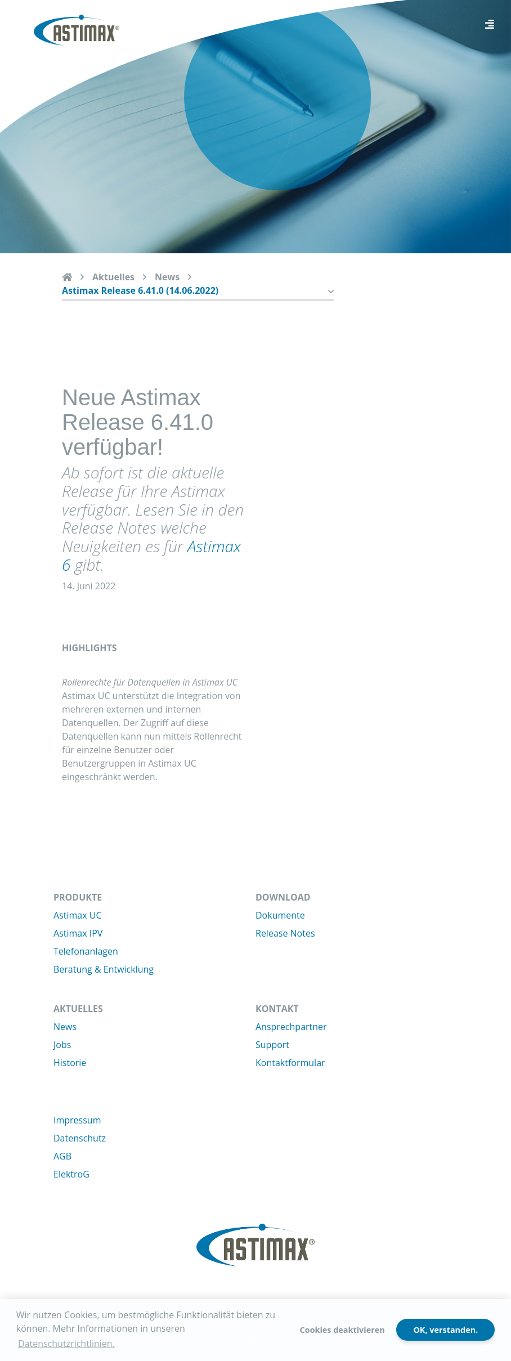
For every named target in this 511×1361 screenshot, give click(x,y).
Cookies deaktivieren (342, 1329)
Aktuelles (113, 277)
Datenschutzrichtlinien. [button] (66, 1343)
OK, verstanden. (445, 1329)
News (167, 277)
